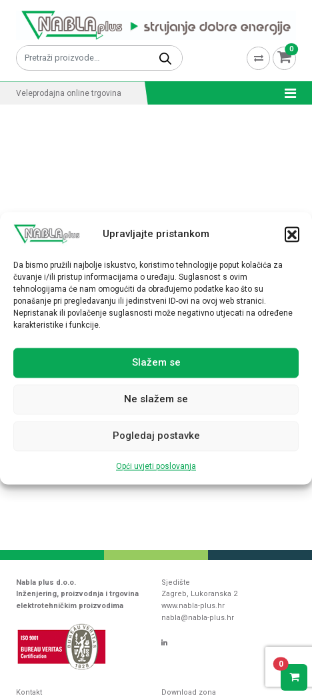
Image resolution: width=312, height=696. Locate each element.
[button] (292, 233)
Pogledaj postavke (156, 436)
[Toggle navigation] (286, 93)
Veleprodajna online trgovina (68, 93)
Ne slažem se (156, 400)
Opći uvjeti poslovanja (156, 466)
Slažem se (156, 363)
